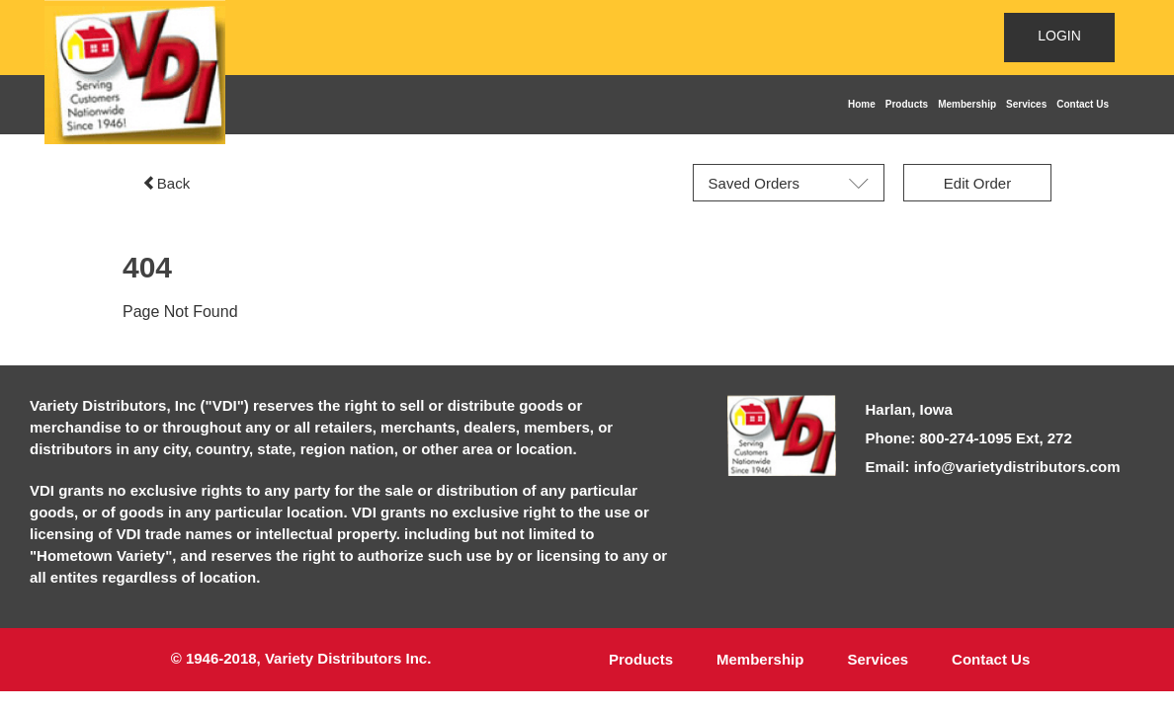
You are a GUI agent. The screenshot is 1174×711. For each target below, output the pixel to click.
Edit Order (977, 183)
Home (862, 104)
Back (166, 183)
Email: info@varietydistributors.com (993, 466)
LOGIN (1059, 35)
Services (1026, 104)
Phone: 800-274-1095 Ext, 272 (969, 438)
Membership (967, 104)
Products (906, 104)
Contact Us (1082, 104)
